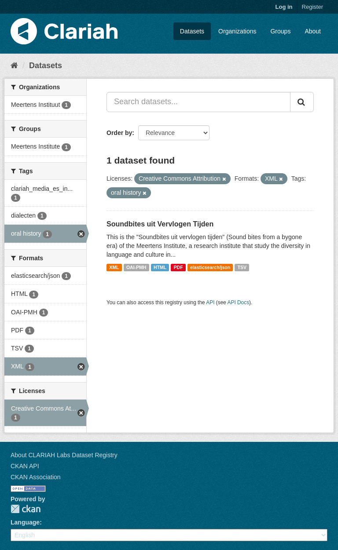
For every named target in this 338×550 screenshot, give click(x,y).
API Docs (239, 302)
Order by (119, 132)
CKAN (25, 509)
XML (114, 267)
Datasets (192, 31)
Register (312, 7)
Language (25, 522)
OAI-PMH (136, 267)
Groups (280, 31)
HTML (160, 267)
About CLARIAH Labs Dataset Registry (64, 455)
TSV (242, 267)
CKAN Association (36, 477)
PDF (178, 267)
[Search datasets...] (198, 102)
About (313, 31)
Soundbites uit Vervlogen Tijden (160, 224)
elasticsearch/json (210, 267)
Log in (284, 7)
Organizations (237, 31)
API (210, 302)
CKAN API (25, 466)
